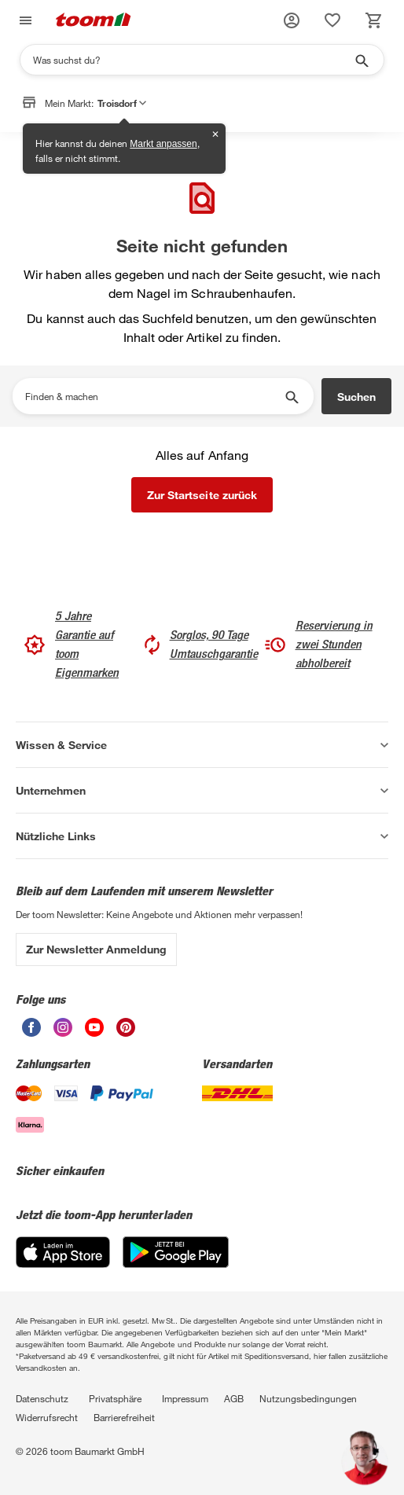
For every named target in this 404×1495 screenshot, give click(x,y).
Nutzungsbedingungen (308, 1398)
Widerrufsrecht (47, 1417)
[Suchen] (192, 60)
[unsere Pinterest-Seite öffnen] (125, 1032)
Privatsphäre (115, 1398)
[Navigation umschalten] (23, 21)
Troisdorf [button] (121, 103)
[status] (332, 20)
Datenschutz (42, 1398)
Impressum (185, 1398)
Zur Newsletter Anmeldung (96, 949)
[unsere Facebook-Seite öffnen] (31, 1032)
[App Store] (63, 1263)
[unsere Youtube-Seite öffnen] (94, 1032)
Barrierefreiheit (124, 1417)
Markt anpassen (163, 143)
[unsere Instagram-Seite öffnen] (62, 1032)
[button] (291, 20)
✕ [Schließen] (215, 134)
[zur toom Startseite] (93, 21)
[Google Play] (176, 1263)
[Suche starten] (361, 59)
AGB (234, 1398)
